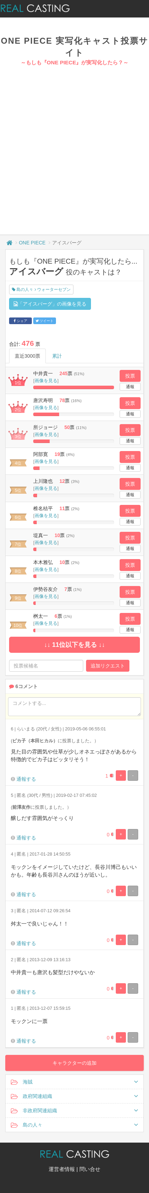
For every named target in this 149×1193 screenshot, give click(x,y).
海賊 (74, 1082)
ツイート (45, 321)
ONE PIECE (32, 242)
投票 (130, 376)
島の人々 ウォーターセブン (41, 289)
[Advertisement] (72, 142)
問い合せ (89, 1169)
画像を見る (46, 380)
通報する (26, 779)
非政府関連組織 (74, 1110)
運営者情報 (62, 1169)
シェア (20, 321)
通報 (130, 386)
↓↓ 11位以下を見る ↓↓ (74, 644)
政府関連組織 (74, 1096)
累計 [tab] (57, 356)
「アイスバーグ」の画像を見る (50, 304)
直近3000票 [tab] (27, 356)
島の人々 (74, 1125)
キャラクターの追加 (74, 1063)
